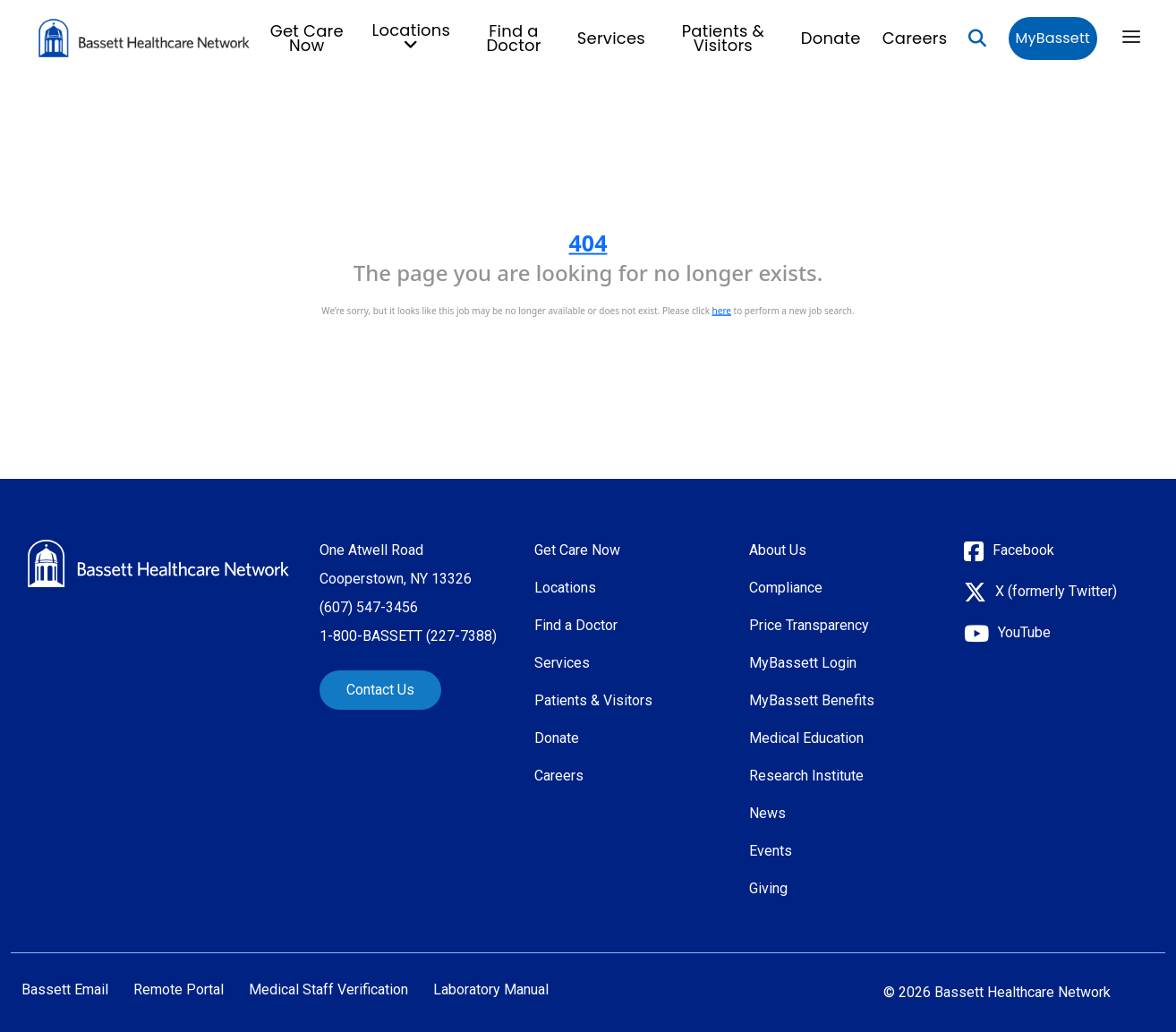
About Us (777, 550)
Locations (565, 587)
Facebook (1023, 550)
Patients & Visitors (723, 38)
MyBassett (1053, 38)
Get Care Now (307, 38)
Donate (831, 38)
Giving (768, 888)
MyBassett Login (802, 662)
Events (770, 850)
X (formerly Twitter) (1056, 591)
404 (588, 242)
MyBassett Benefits (811, 700)
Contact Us (380, 689)
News (767, 813)
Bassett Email (64, 990)
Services (611, 38)
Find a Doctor (513, 38)
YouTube (1024, 632)
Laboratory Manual (491, 990)
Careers (915, 38)
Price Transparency (809, 625)
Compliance (785, 587)
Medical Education (806, 737)
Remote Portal (178, 990)
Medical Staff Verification (328, 990)
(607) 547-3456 (369, 607)
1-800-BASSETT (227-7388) (408, 635)
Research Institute (806, 775)
